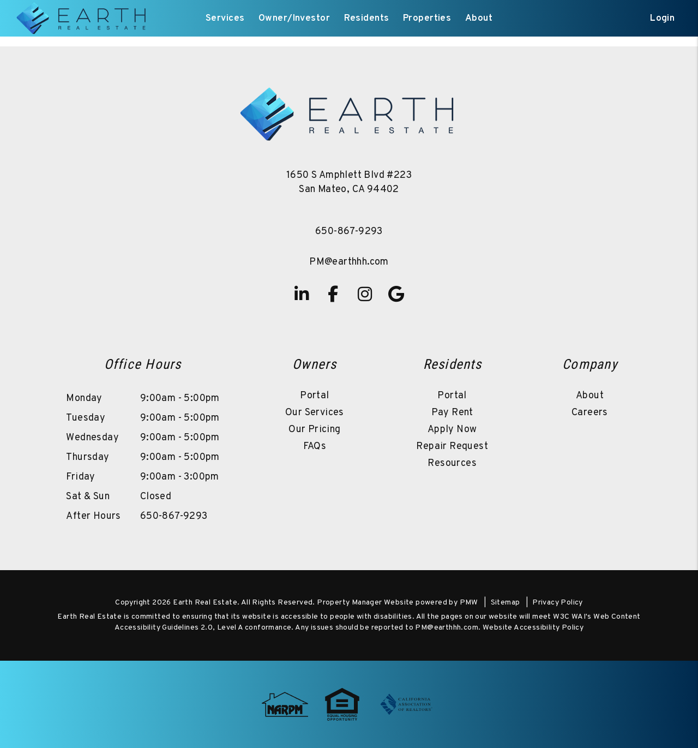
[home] (82, 18)
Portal (314, 396)
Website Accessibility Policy (533, 627)
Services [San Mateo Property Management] (225, 19)
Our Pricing (314, 429)
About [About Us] (478, 19)
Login (662, 19)
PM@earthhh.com (349, 262)
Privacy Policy (557, 602)
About (590, 396)
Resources (452, 463)
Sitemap (505, 602)
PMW (469, 602)
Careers (589, 412)
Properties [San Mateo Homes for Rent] (427, 19)
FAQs (315, 446)
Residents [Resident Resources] (366, 19)
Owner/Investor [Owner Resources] (294, 19)
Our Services (314, 412)
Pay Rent (452, 412)
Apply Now (452, 429)
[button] (301, 294)
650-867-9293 (349, 231)
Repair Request (452, 446)
